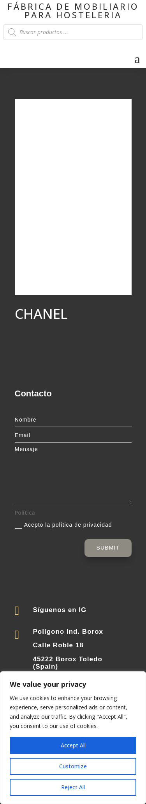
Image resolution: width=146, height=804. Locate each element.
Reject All (73, 787)
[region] (73, 737)
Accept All (73, 745)
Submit (108, 548)
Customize (73, 766)
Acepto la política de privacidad (63, 525)
